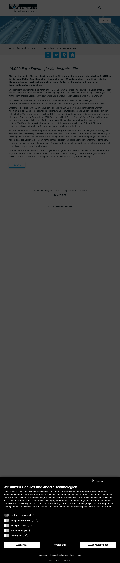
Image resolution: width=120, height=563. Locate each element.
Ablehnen (21, 545)
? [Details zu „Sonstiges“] (26, 536)
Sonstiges (16, 535)
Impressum (43, 555)
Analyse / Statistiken (21, 520)
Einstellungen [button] (76, 555)
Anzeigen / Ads (18, 525)
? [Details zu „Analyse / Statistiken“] (37, 520)
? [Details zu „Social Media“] (29, 530)
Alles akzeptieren (98, 545)
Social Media (17, 530)
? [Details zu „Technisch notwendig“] (38, 515)
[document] (60, 498)
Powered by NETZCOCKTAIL (60, 560)
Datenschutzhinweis (59, 555)
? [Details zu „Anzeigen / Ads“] (31, 525)
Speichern (60, 545)
